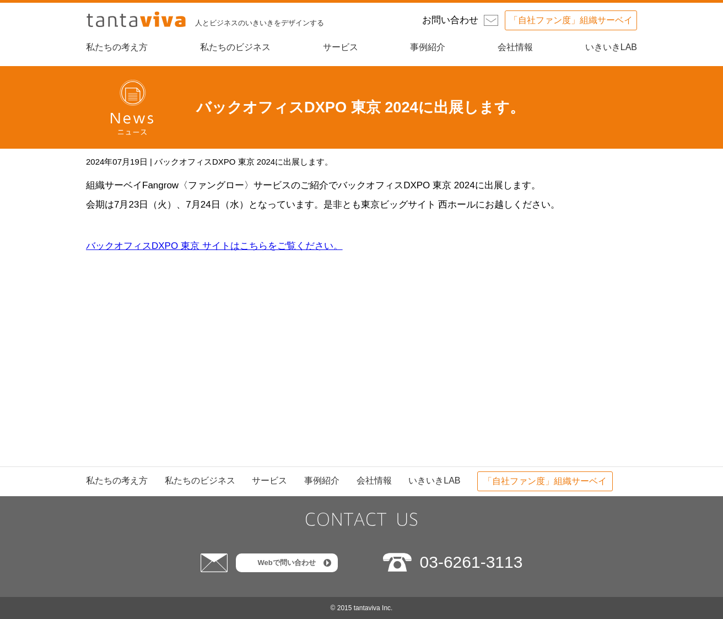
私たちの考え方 (117, 47)
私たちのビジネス (235, 47)
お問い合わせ (450, 20)
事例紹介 (427, 47)
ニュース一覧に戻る (362, 373)
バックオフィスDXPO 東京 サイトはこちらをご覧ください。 (214, 246)
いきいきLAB (611, 47)
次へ (314, 332)
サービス (340, 47)
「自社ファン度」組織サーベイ (571, 20)
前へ (409, 332)
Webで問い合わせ (286, 562)
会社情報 (515, 47)
